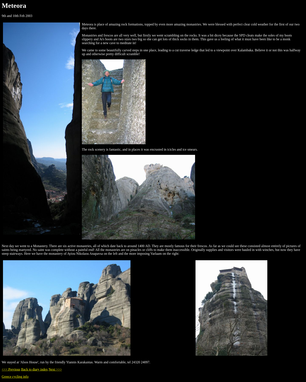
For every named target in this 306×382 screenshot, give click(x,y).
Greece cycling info (15, 376)
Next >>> (55, 369)
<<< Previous (11, 369)
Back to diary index (34, 369)
